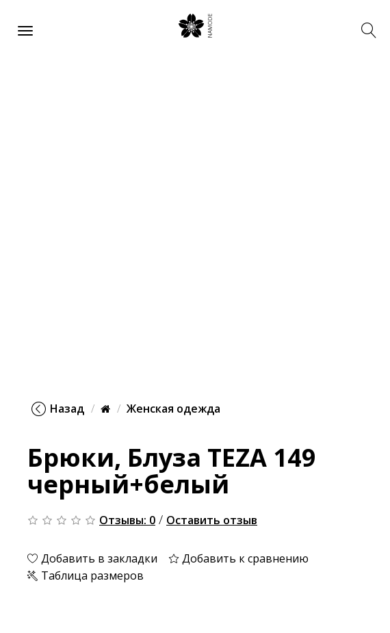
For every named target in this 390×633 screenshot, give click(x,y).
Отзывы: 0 (127, 520)
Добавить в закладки (92, 558)
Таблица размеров (85, 575)
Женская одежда (173, 408)
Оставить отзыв (211, 520)
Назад (57, 408)
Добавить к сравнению (238, 558)
